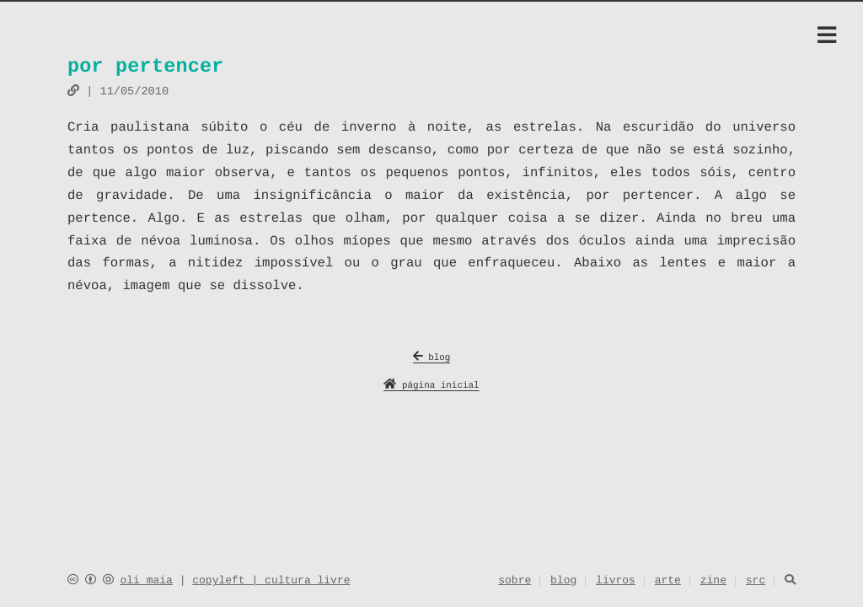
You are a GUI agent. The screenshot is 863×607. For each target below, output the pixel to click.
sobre (514, 581)
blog (432, 358)
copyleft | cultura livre (271, 580)
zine (713, 581)
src (755, 581)
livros (615, 581)
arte (668, 581)
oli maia (146, 580)
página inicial (431, 386)
